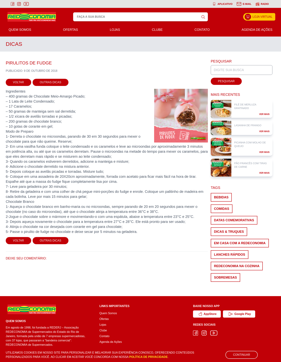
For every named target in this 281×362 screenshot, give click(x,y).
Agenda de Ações (257, 30)
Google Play (240, 314)
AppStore (207, 314)
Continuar (241, 354)
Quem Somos (20, 30)
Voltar (18, 82)
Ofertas (70, 30)
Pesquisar (226, 81)
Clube (157, 30)
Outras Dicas (50, 82)
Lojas (115, 30)
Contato (202, 30)
